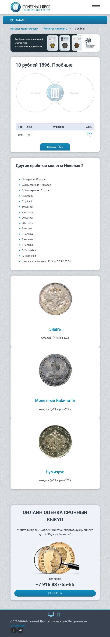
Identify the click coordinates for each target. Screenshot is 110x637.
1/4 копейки (29, 255)
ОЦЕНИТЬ (55, 593)
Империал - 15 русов (34, 179)
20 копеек (27, 217)
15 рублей (27, 195)
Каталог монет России (24, 28)
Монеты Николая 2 (56, 28)
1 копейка (28, 245)
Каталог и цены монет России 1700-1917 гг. (47, 261)
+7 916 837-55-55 (55, 584)
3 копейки (28, 234)
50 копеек (27, 206)
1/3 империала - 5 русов (36, 190)
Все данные (55, 146)
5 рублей (27, 201)
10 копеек (27, 223)
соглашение (17, 625)
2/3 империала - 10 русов (36, 185)
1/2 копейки (29, 250)
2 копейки (28, 239)
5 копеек (27, 228)
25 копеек (27, 212)
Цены (89, 133)
